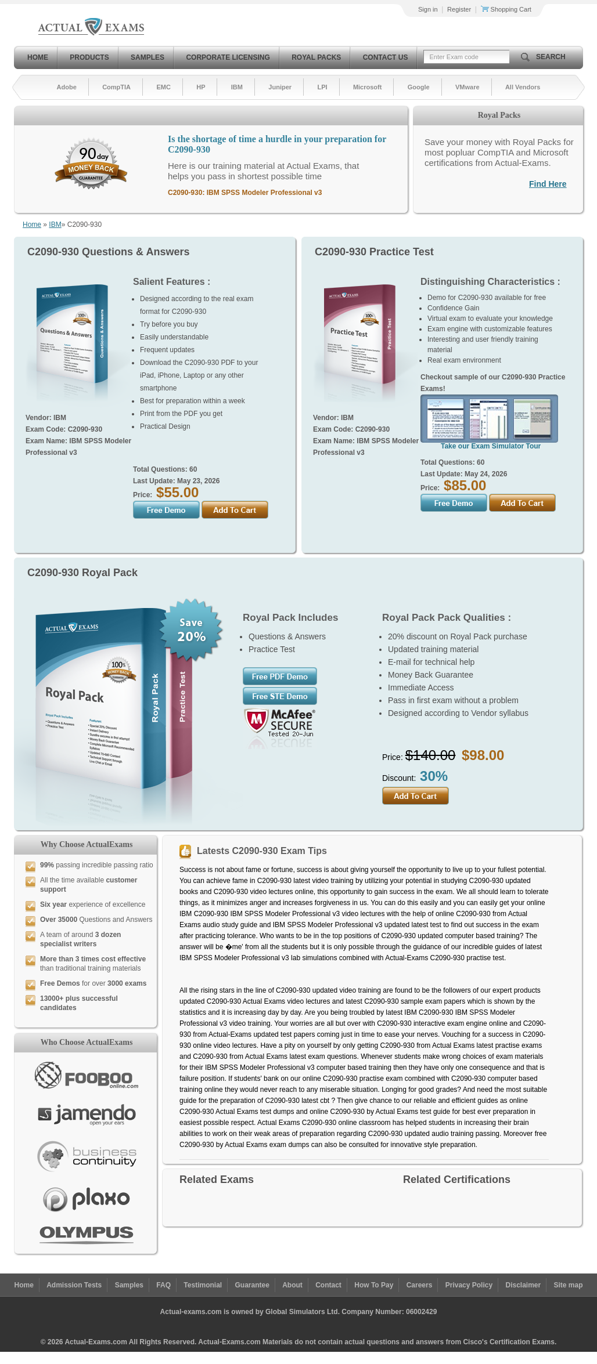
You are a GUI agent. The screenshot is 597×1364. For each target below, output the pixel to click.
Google (419, 87)
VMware (467, 87)
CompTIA (116, 87)
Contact (328, 1285)
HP (200, 87)
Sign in (428, 9)
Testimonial (203, 1285)
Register (459, 9)
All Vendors (523, 87)
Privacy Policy (468, 1285)
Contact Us (385, 57)
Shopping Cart (506, 9)
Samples (147, 57)
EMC (163, 87)
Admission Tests (74, 1285)
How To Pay (373, 1285)
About (292, 1285)
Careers (420, 1285)
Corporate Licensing (227, 57)
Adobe (67, 87)
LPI (322, 87)
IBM (237, 87)
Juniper (280, 87)
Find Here (548, 184)
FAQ (163, 1285)
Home (37, 57)
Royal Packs (316, 57)
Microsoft (367, 87)
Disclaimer (523, 1285)
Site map (568, 1285)
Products (89, 57)
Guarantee (252, 1285)
